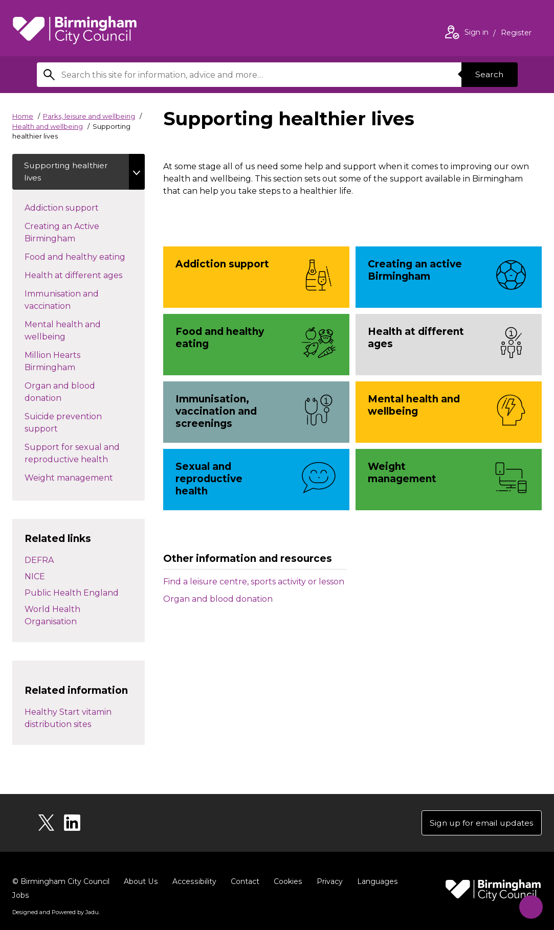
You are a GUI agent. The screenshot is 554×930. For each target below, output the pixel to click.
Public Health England (72, 593)
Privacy (327, 883)
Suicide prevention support (63, 424)
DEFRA (39, 560)
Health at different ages (85, 275)
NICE (35, 577)
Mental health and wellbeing (63, 332)
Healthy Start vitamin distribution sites (68, 719)
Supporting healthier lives (68, 172)
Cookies (286, 883)
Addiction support (80, 208)
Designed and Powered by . (55, 899)
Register (516, 33)
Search (489, 74)
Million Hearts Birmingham (60, 362)
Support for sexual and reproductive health (76, 454)
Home (22, 116)
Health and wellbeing (47, 126)
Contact (243, 883)
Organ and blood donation (218, 599)
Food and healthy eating (85, 257)
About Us (140, 883)
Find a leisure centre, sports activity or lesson (253, 581)
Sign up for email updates (480, 824)
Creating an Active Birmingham (68, 233)
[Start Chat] (529, 905)
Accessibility (192, 883)
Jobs (417, 883)
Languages (374, 883)
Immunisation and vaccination (66, 301)
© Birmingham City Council (60, 883)
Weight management (85, 478)
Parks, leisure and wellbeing (89, 116)
